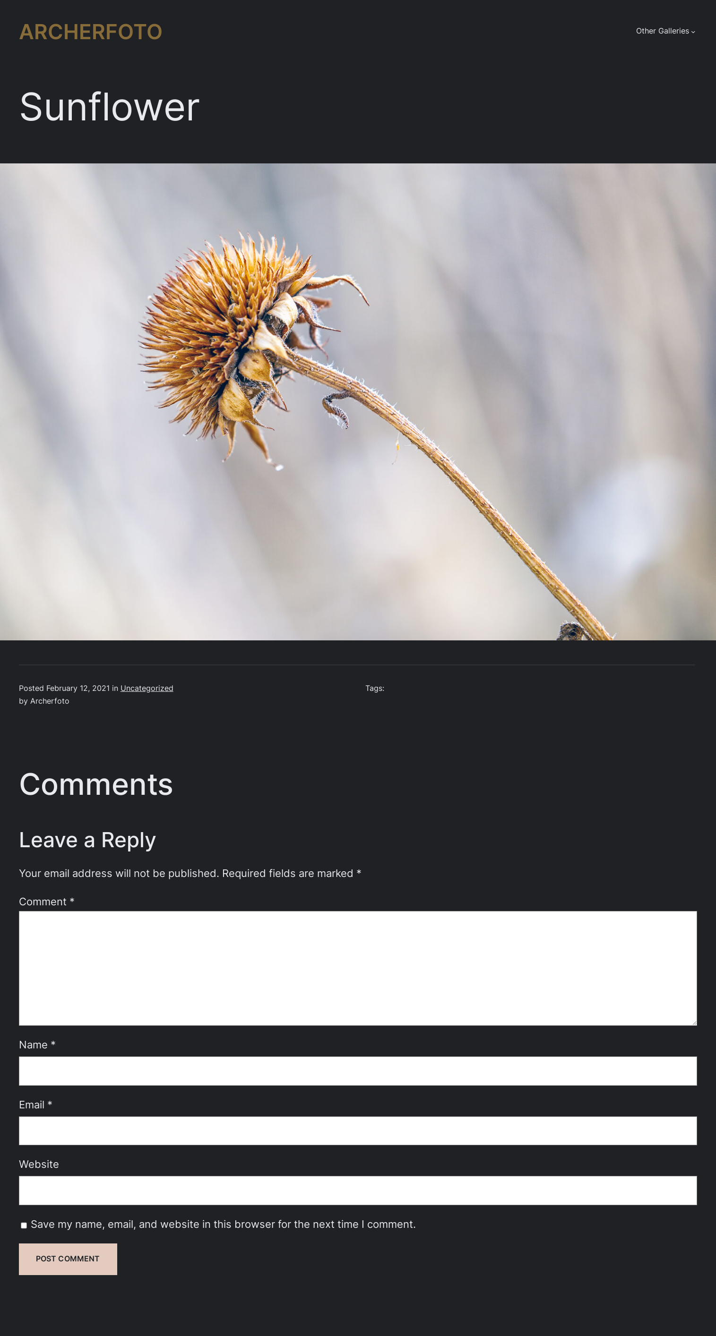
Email (35, 1104)
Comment (47, 901)
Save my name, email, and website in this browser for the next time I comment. (223, 1224)
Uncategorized (147, 688)
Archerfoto (91, 31)
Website (39, 1164)
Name (37, 1044)
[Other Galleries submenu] (693, 31)
